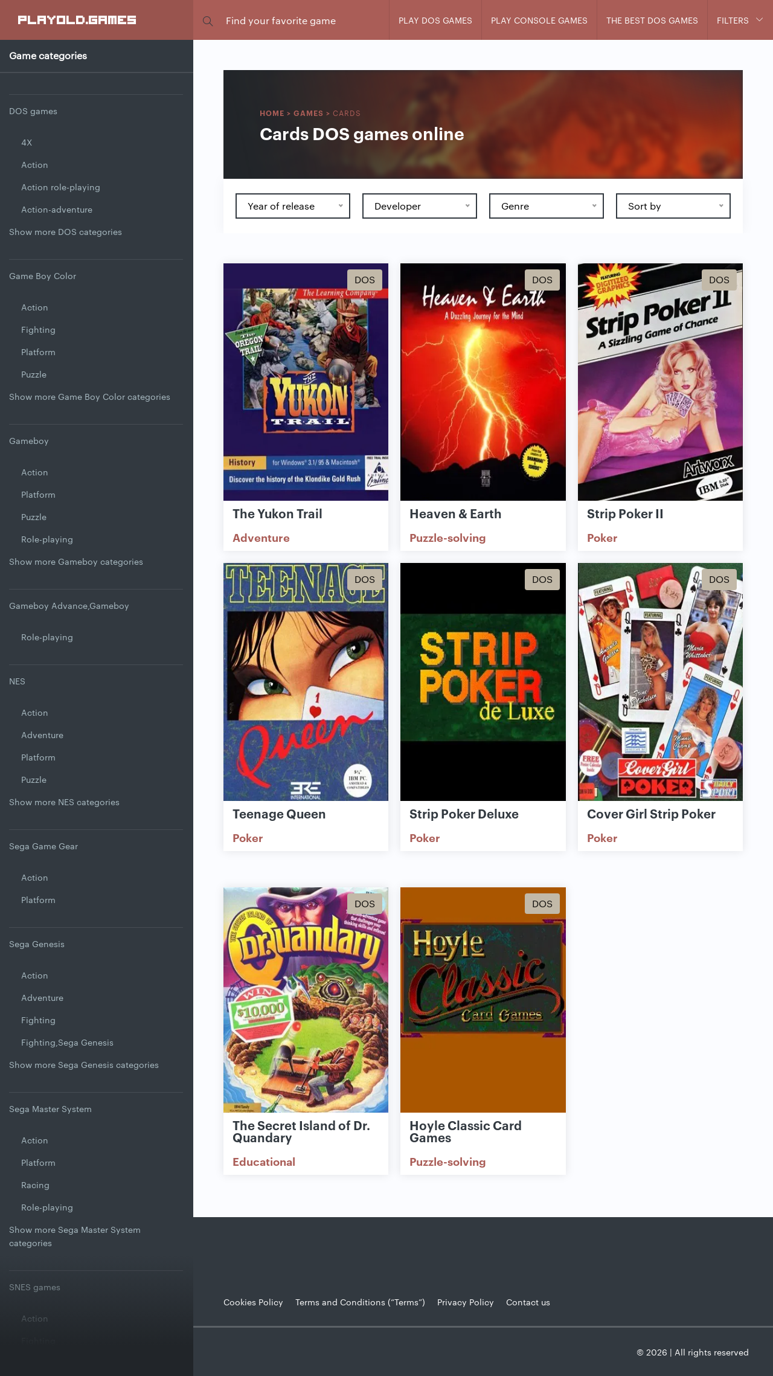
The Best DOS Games (652, 20)
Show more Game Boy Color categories (89, 396)
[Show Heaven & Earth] (482, 383)
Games (308, 113)
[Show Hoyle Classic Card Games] (482, 1007)
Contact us (528, 1302)
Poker (602, 537)
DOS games (33, 110)
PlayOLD (77, 19)
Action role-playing (60, 187)
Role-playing (47, 539)
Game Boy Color (42, 275)
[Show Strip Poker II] (660, 383)
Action (34, 164)
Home (272, 113)
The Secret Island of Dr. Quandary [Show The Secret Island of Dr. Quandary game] (301, 1130)
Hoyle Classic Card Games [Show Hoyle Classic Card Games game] (465, 1130)
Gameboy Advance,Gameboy (69, 605)
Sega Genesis (37, 943)
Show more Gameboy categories (76, 561)
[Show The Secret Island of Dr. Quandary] (305, 1007)
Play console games (539, 20)
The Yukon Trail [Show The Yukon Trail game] (277, 512)
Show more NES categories (64, 802)
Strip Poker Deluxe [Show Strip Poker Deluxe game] (464, 813)
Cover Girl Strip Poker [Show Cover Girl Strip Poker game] (651, 813)
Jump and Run (50, 1363)
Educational (264, 1161)
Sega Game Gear (43, 846)
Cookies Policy (253, 1302)
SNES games (34, 1287)
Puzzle (34, 374)
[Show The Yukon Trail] (305, 383)
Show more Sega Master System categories (75, 1236)
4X (26, 142)
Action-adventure (56, 209)
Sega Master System (50, 1108)
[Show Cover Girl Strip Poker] (660, 682)
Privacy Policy (465, 1302)
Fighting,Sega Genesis (67, 1042)
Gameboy (29, 440)
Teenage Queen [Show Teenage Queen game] (279, 813)
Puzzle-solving (447, 537)
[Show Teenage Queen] (305, 682)
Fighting (38, 329)
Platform (38, 352)
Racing (35, 1184)
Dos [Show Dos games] (364, 279)
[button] (207, 20)
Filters (733, 20)
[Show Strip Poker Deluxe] (482, 682)
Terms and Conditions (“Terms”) (360, 1302)
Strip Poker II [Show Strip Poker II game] (625, 512)
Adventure (42, 734)
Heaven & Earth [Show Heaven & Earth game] (455, 512)
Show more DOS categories (65, 231)
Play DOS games (435, 20)
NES (17, 681)
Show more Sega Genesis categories (84, 1064)
